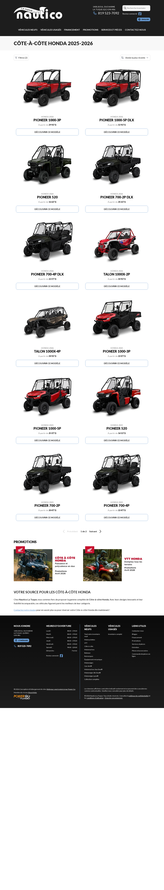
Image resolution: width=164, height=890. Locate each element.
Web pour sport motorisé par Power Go (61, 689)
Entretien (135, 647)
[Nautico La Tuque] (38, 13)
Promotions (90, 29)
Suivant (95, 531)
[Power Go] (45, 697)
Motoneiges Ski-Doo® (92, 673)
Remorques (88, 656)
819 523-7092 (106, 13)
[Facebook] (140, 13)
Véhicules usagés (50, 29)
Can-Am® (88, 666)
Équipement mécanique (93, 659)
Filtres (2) (21, 57)
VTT (85, 643)
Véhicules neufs (27, 29)
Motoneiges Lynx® (91, 676)
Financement (72, 29)
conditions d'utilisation (95, 698)
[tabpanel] (61, 641)
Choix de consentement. (114, 698)
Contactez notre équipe (25, 610)
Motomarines (89, 650)
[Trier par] (135, 58)
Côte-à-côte (88, 646)
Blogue (134, 634)
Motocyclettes (89, 640)
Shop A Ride (32, 692)
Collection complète (91, 679)
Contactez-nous (135, 29)
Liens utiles (139, 626)
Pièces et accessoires (140, 651)
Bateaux (87, 653)
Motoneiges (88, 663)
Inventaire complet (115, 634)
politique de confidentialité (138, 696)
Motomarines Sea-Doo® (93, 669)
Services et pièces (111, 29)
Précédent (70, 531)
